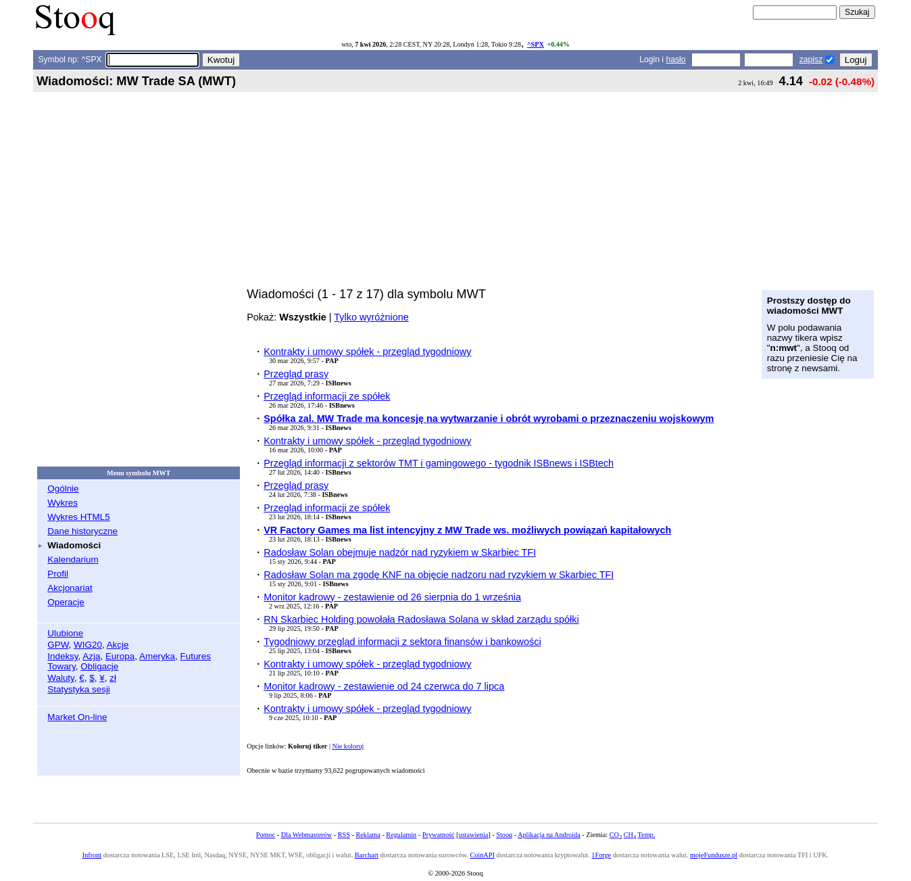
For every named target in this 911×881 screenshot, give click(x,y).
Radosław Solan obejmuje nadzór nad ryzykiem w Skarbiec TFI (400, 552)
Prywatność (438, 834)
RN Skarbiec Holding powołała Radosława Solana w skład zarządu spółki (421, 619)
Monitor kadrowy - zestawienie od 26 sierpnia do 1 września (392, 597)
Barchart (366, 855)
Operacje (65, 602)
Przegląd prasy (296, 373)
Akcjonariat (69, 588)
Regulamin (401, 834)
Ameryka (157, 656)
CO (616, 834)
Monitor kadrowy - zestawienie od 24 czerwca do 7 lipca (384, 686)
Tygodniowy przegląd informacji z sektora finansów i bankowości (402, 641)
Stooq (504, 834)
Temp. (647, 834)
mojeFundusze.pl (713, 855)
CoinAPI (482, 855)
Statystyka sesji (78, 689)
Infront (91, 855)
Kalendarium (72, 559)
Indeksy (62, 656)
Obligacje (99, 666)
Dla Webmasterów (306, 834)
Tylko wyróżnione (371, 317)
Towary (61, 666)
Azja (91, 656)
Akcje (118, 645)
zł (112, 678)
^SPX (535, 44)
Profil (57, 574)
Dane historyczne (82, 531)
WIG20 (88, 645)
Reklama (367, 834)
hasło (675, 59)
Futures (195, 656)
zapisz (810, 59)
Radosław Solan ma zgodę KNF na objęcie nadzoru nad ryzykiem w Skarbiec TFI (439, 574)
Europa (119, 656)
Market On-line (77, 717)
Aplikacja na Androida (549, 834)
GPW (57, 645)
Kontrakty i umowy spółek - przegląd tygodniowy (367, 351)
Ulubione (65, 633)
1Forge (601, 855)
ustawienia (474, 834)
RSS (344, 834)
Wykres (62, 503)
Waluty (60, 678)
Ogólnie (62, 488)
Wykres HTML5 (78, 517)
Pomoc (265, 834)
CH (630, 834)
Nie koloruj (348, 746)
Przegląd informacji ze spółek (327, 396)
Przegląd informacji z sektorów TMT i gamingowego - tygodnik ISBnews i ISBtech (439, 463)
